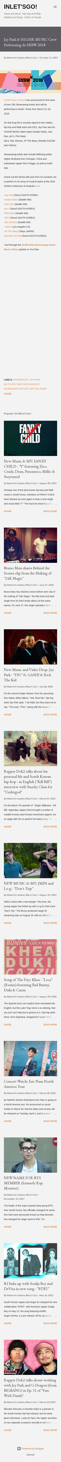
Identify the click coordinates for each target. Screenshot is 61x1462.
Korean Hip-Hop (13, 388)
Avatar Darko (11, 199)
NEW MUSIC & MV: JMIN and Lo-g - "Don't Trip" (29, 886)
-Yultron (8, 226)
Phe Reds (10, 213)
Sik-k (7, 217)
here (37, 186)
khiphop (34, 384)
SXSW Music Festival (15, 100)
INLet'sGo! (20, 6)
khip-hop (22, 384)
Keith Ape (10, 384)
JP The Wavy (11, 231)
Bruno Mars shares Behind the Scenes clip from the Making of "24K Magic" (28, 573)
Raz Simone (11, 222)
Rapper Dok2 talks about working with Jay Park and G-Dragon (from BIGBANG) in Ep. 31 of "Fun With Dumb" (30, 1387)
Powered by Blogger (30, 1448)
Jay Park (9, 195)
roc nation (31, 388)
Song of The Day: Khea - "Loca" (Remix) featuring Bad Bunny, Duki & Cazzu (28, 984)
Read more (50, 511)
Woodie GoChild (13, 236)
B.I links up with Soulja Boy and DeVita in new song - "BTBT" (28, 1286)
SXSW (43, 388)
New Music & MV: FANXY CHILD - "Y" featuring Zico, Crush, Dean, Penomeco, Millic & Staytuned (29, 469)
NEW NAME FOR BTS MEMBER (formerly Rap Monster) (23, 1183)
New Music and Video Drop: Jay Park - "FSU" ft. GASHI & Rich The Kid (29, 674)
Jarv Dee (9, 204)
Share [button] (7, 393)
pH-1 (7, 208)
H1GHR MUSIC (21, 379)
